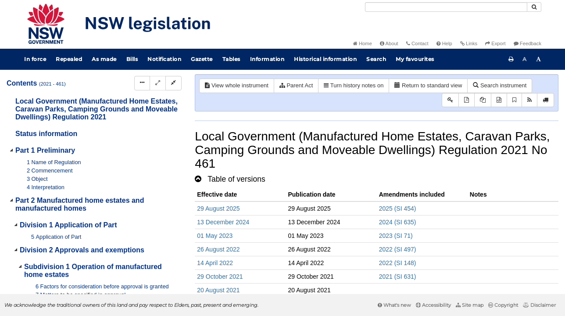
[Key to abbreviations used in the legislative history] (450, 100)
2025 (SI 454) (397, 208)
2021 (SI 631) (397, 276)
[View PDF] (466, 100)
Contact (417, 43)
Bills (132, 59)
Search (376, 59)
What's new (394, 305)
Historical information (325, 59)
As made (104, 59)
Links (468, 43)
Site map (469, 305)
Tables (231, 59)
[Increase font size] (538, 59)
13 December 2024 (223, 222)
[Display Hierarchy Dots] (142, 83)
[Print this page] (511, 59)
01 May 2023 (214, 235)
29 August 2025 (218, 208)
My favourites (415, 59)
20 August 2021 (218, 290)
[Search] (446, 7)
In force (35, 59)
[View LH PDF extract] (482, 100)
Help (444, 43)
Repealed (69, 59)
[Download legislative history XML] (499, 100)
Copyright (503, 305)
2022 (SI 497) (397, 249)
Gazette (202, 59)
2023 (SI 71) (396, 235)
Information (267, 59)
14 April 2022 (215, 262)
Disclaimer (539, 305)
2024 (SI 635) (397, 222)
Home (362, 43)
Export (495, 43)
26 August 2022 (218, 249)
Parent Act (296, 85)
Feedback (527, 43)
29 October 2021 (220, 276)
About (389, 43)
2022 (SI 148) (397, 262)
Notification (164, 59)
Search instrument (499, 85)
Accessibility (433, 305)
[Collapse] (173, 83)
